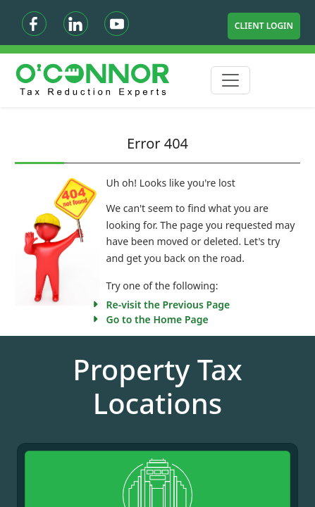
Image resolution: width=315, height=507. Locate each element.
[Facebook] (34, 23)
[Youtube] (116, 23)
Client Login (264, 26)
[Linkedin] (75, 23)
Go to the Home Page (157, 319)
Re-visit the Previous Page (168, 304)
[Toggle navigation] (230, 80)
